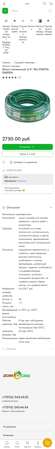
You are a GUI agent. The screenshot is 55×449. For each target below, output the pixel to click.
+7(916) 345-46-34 (15, 394)
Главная (6, 48)
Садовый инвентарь (24, 48)
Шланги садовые (11, 52)
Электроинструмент (31, 32)
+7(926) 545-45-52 (15, 384)
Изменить (21, 167)
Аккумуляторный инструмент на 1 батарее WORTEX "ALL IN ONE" (12, 35)
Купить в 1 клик (27, 140)
